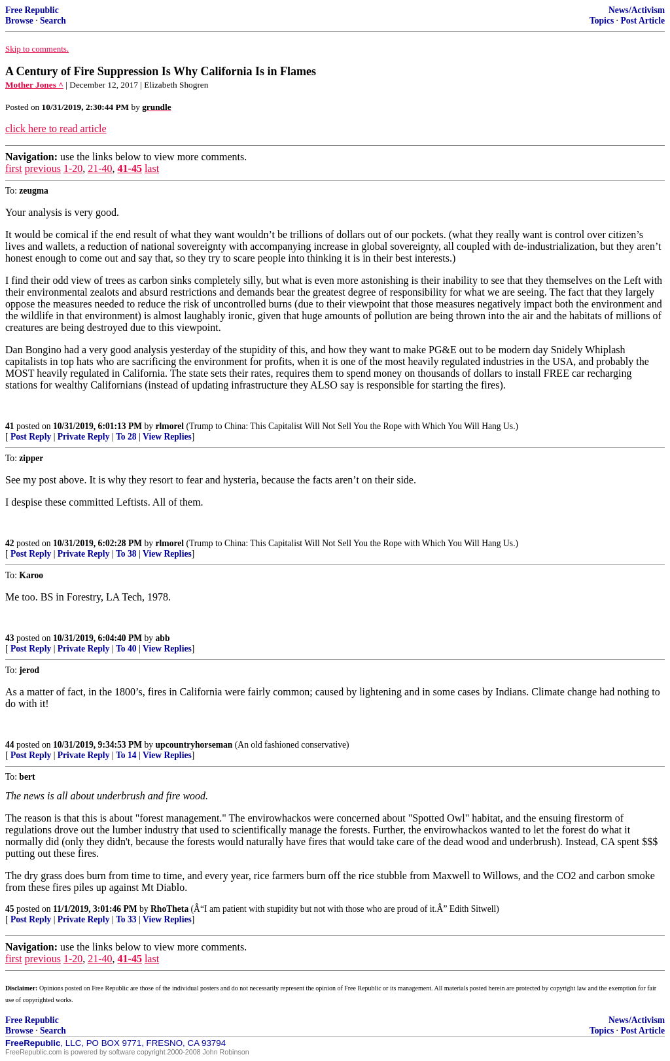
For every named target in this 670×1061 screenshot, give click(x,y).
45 (9, 909)
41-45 (130, 168)
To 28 (126, 437)
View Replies (167, 437)
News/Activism (636, 10)
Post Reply (30, 437)
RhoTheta (169, 909)
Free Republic (32, 10)
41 (9, 426)
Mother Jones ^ (34, 85)
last (152, 168)
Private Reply (84, 437)
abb (163, 638)
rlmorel (170, 426)
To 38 (126, 554)
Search (53, 21)
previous (43, 168)
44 (9, 745)
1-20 (72, 168)
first (13, 168)
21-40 (100, 168)
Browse (19, 21)
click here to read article (56, 128)
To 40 (126, 648)
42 (9, 543)
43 (9, 638)
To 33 (126, 919)
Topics (602, 21)
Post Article (642, 21)
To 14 (126, 755)
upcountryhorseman (194, 745)
